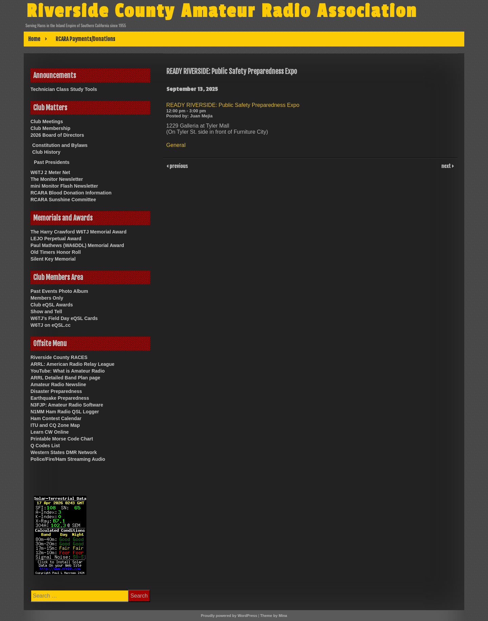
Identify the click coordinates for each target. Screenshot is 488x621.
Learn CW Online (49, 432)
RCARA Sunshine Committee (63, 199)
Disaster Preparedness (56, 391)
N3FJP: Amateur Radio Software (66, 405)
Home (34, 39)
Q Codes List (45, 445)
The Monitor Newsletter (56, 179)
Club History (46, 152)
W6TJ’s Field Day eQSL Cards (64, 318)
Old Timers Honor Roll (55, 252)
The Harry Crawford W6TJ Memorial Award (78, 231)
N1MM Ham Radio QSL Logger (64, 411)
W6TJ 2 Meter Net (50, 172)
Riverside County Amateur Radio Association (222, 11)
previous (178, 166)
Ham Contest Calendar (55, 418)
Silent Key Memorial (53, 259)
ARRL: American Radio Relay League (72, 364)
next (447, 166)
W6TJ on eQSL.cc (50, 325)
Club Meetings (46, 121)
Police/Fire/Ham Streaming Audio (67, 459)
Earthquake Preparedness (59, 398)
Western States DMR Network (63, 452)
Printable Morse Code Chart (61, 438)
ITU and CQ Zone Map (55, 425)
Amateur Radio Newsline (58, 384)
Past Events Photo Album (59, 291)
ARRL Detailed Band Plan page (65, 377)
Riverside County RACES (58, 357)
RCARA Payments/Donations (85, 39)
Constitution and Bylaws (59, 145)
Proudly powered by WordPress (229, 616)
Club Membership (50, 128)
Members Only (46, 298)
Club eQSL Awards (51, 304)
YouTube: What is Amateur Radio (67, 371)
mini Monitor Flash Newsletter (64, 186)
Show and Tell (46, 311)
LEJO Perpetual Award (55, 238)
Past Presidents (51, 162)
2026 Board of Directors (57, 135)
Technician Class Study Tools (63, 89)
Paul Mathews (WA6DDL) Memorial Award (77, 245)
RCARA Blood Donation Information (70, 192)
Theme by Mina (273, 616)
